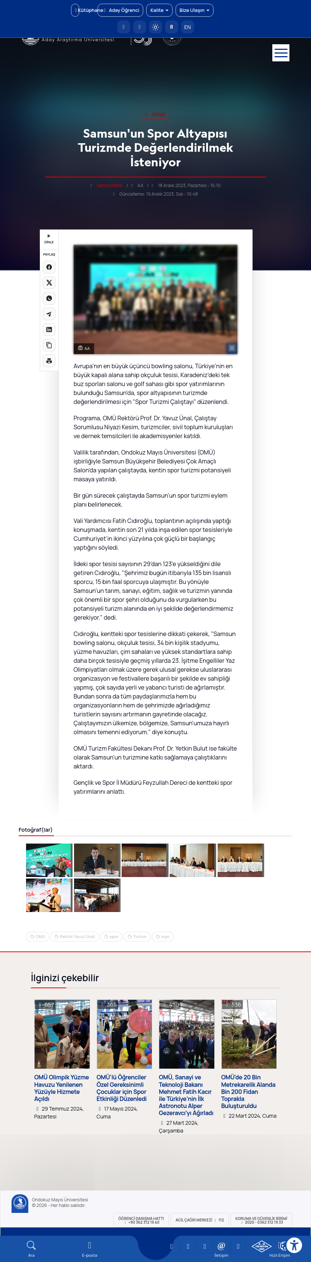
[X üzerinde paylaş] (49, 282)
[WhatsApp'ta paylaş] (49, 298)
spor (114, 936)
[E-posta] (139, 26)
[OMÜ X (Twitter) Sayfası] (221, 1246)
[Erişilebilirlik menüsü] (294, 1245)
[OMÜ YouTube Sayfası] (171, 1246)
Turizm (140, 936)
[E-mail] (90, 1249)
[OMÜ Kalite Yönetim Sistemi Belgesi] (261, 1246)
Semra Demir (110, 185)
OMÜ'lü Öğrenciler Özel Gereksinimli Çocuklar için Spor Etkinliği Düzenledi (122, 1088)
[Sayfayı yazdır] (49, 360)
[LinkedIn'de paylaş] (49, 329)
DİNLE (49, 239)
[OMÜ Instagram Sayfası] (205, 1246)
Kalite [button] (159, 10)
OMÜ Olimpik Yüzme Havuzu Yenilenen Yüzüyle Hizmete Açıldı (61, 1088)
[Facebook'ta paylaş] (49, 267)
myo (165, 936)
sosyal (155, 114)
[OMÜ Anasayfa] (123, 26)
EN (187, 26)
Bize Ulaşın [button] (194, 10)
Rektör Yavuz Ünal (77, 936)
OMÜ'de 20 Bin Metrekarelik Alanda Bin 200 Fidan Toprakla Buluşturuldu (248, 1092)
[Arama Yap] (171, 26)
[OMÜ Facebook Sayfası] (238, 1246)
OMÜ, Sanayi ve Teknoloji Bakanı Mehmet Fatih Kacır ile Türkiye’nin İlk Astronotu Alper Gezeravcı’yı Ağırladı (186, 1095)
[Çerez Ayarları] (285, 1246)
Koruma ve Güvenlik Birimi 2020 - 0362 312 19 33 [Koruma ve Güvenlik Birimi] (261, 1220)
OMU (40, 936)
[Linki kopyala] (49, 345)
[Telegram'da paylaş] (49, 314)
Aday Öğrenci (120, 10)
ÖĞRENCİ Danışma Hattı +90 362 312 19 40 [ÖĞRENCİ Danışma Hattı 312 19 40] (141, 1220)
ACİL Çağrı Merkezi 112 (200, 1220)
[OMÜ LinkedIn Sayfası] (188, 1246)
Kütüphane (77, 10)
